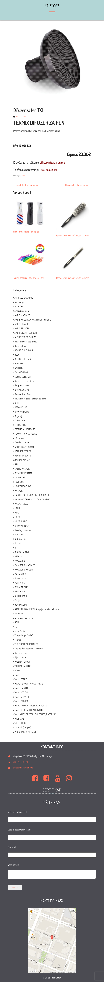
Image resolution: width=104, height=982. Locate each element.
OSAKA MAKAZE (22, 552)
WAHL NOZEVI (21, 692)
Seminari (18, 613)
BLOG (17, 354)
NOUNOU (18, 534)
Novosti (17, 543)
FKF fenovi (19, 437)
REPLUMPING (20, 595)
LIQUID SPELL (20, 477)
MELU (17, 508)
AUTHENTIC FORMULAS (25, 337)
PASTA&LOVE (20, 574)
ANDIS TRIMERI (21, 328)
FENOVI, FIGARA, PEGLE (25, 433)
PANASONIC (19, 560)
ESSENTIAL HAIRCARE (24, 429)
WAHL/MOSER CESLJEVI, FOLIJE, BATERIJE (35, 714)
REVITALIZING (20, 604)
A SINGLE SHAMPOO (23, 297)
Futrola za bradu (22, 442)
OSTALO (18, 556)
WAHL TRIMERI (21, 701)
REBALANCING (21, 587)
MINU (16, 512)
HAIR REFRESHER (22, 451)
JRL (16, 464)
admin (29, 117)
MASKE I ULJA (21, 503)
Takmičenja (19, 631)
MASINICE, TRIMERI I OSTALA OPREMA (32, 499)
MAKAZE (18, 490)
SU (15, 626)
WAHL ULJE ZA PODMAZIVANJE (29, 709)
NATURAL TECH (21, 525)
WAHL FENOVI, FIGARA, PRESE (28, 683)
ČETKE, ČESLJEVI (22, 376)
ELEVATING (19, 420)
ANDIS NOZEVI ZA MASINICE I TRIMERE (32, 319)
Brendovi (18, 363)
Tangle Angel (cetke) (23, 635)
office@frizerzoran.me (23, 767)
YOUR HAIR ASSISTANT (25, 731)
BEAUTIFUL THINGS (23, 350)
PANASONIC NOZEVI (23, 569)
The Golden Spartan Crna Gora (28, 648)
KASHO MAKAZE (22, 468)
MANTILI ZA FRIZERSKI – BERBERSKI (31, 495)
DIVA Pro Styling (21, 411)
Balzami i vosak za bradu (25, 341)
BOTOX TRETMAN (22, 358)
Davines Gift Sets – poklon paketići (30, 398)
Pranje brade (20, 578)
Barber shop (20, 345)
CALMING (18, 367)
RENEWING (19, 591)
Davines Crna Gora (22, 394)
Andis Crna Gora (21, 310)
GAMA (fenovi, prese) (24, 446)
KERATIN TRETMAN (23, 473)
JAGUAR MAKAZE (22, 459)
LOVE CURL (19, 481)
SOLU (17, 622)
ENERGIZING (20, 424)
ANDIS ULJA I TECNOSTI (25, 332)
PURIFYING (19, 582)
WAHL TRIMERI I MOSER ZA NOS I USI (31, 705)
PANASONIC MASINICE (24, 565)
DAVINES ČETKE (21, 389)
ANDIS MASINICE (22, 315)
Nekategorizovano (22, 530)
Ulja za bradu (20, 657)
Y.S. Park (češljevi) (22, 727)
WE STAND (19, 718)
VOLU (17, 670)
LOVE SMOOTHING (22, 486)
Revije (17, 600)
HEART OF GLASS (22, 455)
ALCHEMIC (19, 306)
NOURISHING (20, 538)
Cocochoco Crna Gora (24, 380)
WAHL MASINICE (22, 688)
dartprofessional (21, 385)
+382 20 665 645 (20, 761)
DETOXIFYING (20, 407)
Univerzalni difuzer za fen (76, 185)
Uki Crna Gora (20, 652)
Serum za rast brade (23, 617)
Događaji (18, 416)
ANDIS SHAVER (21, 323)
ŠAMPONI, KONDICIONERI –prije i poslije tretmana (36, 609)
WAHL (17, 674)
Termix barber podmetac (27, 185)
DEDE (17, 402)
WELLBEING (20, 723)
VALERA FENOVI (22, 661)
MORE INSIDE (20, 521)
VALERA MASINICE (23, 666)
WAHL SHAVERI (21, 696)
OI (15, 547)
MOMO (17, 517)
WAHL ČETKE (20, 679)
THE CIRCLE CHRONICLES (26, 644)
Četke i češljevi (21, 372)
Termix (24, 176)
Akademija (19, 301)
